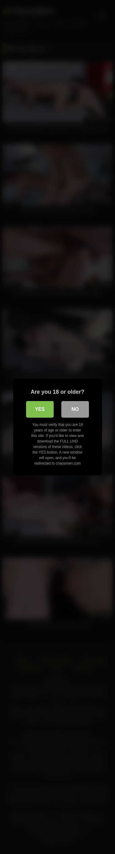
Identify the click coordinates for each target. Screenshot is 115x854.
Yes (40, 409)
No (75, 409)
